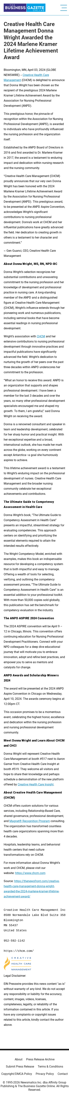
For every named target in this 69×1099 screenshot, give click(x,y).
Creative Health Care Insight (36, 784)
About (18, 1059)
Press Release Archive (40, 1059)
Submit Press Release (20, 1066)
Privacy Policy (45, 1074)
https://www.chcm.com (30, 873)
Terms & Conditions (50, 1066)
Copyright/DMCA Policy (16, 1074)
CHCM (41, 336)
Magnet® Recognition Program (29, 821)
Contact (63, 1074)
